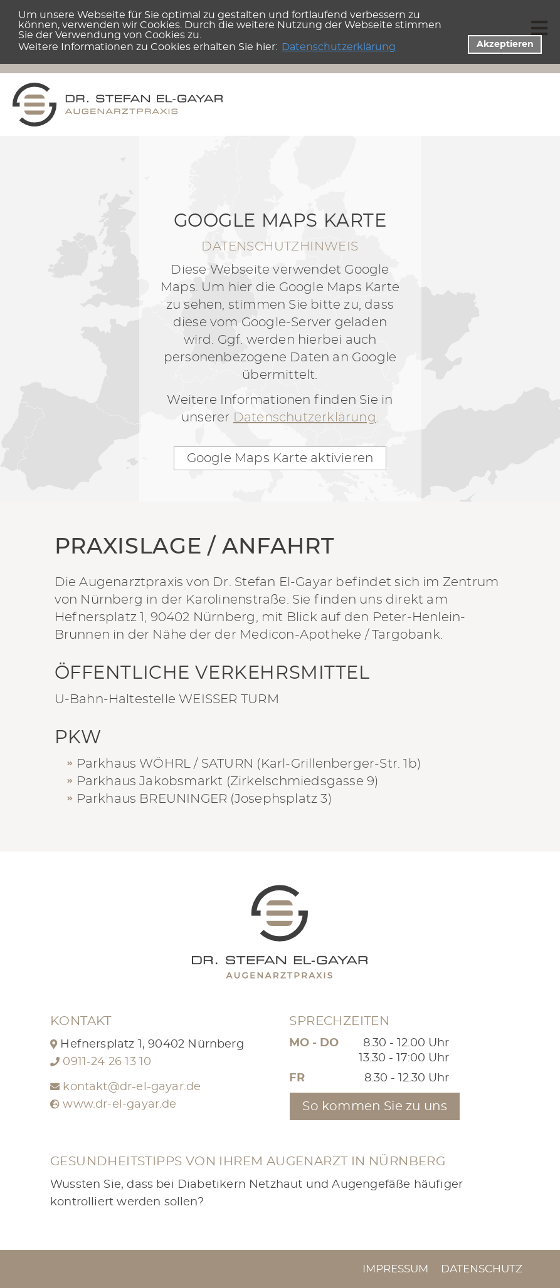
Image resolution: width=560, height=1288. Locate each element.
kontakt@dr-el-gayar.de (132, 1087)
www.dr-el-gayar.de (119, 1104)
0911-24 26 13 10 (107, 1062)
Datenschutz (481, 1269)
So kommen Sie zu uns (374, 1106)
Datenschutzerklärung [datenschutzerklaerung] (339, 47)
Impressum (395, 1269)
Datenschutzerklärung (304, 417)
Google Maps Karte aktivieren (280, 458)
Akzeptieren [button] (505, 44)
